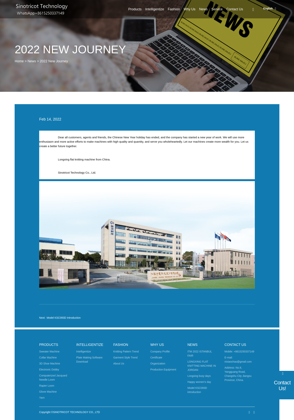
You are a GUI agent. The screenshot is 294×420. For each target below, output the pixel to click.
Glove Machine (48, 391)
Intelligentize (154, 9)
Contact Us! (282, 385)
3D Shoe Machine (49, 363)
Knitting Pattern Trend (126, 351)
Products (135, 9)
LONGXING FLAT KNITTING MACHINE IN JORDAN (202, 365)
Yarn (42, 397)
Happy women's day (199, 381)
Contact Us (234, 9)
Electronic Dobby (49, 369)
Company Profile (160, 351)
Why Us (189, 9)
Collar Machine (48, 357)
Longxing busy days (199, 375)
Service (217, 9)
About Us (118, 363)
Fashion (174, 9)
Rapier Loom (46, 385)
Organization (157, 363)
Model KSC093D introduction (64, 317)
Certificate (156, 357)
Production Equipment (163, 369)
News (203, 9)
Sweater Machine (49, 351)
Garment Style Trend (125, 357)
